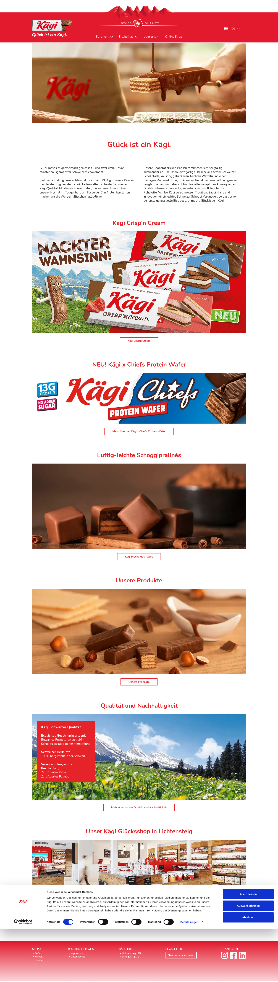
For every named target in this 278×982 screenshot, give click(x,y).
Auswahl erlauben (248, 958)
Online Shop (173, 36)
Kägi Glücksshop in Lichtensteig (139, 924)
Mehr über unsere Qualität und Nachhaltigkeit (139, 808)
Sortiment (102, 36)
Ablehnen (248, 970)
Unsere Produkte (139, 682)
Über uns (149, 36)
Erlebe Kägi (126, 36)
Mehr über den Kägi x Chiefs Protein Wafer (139, 432)
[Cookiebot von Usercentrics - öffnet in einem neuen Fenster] (23, 975)
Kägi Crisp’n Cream (139, 341)
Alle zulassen (248, 947)
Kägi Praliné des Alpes (139, 557)
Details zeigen (189, 974)
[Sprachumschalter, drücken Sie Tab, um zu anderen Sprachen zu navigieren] (238, 28)
